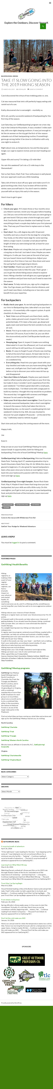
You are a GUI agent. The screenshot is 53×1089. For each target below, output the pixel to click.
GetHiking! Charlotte (9, 727)
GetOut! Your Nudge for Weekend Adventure (26, 524)
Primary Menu (50, 3)
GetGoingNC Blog (11, 842)
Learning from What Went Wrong (14, 865)
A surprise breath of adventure (12, 846)
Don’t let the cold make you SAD (13, 918)
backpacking (8, 504)
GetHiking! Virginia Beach (11, 760)
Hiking (15, 76)
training (6, 507)
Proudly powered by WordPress (11, 1003)
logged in (15, 542)
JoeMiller (22, 89)
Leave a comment (36, 89)
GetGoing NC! (26, 15)
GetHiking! (36, 504)
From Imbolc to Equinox (10, 900)
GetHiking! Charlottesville (11, 755)
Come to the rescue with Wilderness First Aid (26, 516)
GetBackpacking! (22, 504)
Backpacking (6, 76)
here (46, 452)
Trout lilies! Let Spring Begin (11, 883)
